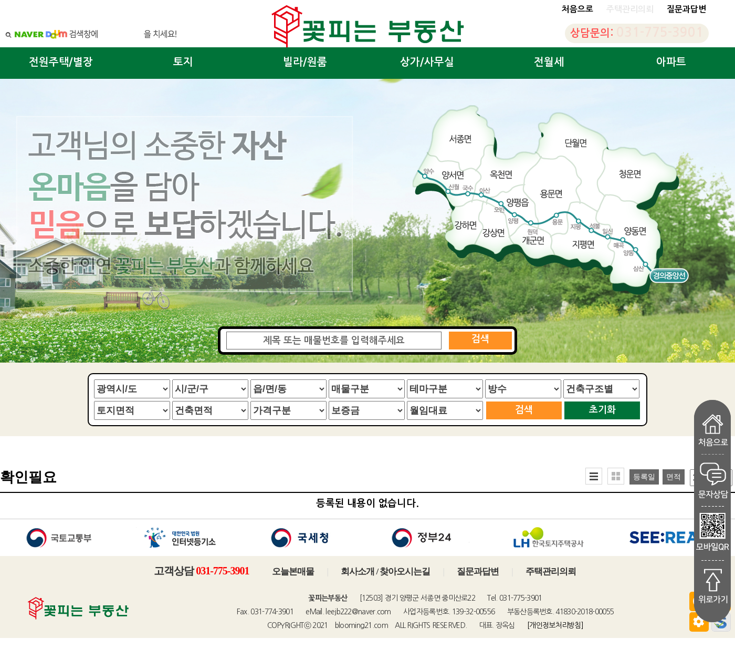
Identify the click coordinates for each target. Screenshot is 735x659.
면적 (673, 477)
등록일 (644, 477)
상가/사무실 (427, 62)
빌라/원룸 (305, 62)
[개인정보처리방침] (555, 625)
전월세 (549, 62)
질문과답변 (686, 9)
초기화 (602, 410)
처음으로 (577, 9)
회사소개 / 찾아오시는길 (385, 571)
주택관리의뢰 (551, 571)
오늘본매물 (293, 571)
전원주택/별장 (61, 62)
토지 (183, 62)
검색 (480, 339)
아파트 (671, 62)
